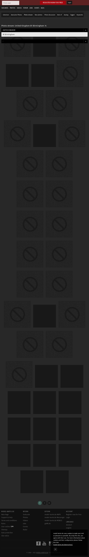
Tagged (72, 15)
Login (69, 2)
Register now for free (53, 3)
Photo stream (28, 15)
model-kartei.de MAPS (53, 514)
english (68, 528)
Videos (19, 8)
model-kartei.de (42, 553)
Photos (12, 8)
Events (36, 8)
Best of (59, 15)
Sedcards (4, 8)
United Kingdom (9, 30)
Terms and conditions (9, 520)
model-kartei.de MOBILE (53, 520)
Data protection (7, 533)
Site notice (5, 536)
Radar (25, 530)
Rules (3, 524)
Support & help (6, 517)
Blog (42, 8)
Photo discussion (49, 15)
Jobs (31, 8)
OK (55, 549)
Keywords (80, 15)
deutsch (69, 525)
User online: (7, 527)
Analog (66, 15)
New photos (38, 15)
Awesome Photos (16, 15)
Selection (6, 15)
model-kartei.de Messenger (55, 517)
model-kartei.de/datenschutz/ (63, 545)
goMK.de (48, 524)
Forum (25, 8)
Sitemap (4, 530)
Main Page (5, 514)
